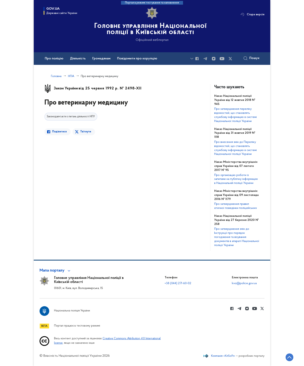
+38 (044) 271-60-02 (178, 283)
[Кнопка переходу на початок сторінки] (289, 357)
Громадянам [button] (101, 58)
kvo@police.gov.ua (244, 283)
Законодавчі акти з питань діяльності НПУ (71, 116)
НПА (71, 76)
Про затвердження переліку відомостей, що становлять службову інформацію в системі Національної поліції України (235, 115)
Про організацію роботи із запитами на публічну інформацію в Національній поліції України (236, 179)
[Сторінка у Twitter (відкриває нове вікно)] (230, 58)
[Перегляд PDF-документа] (124, 190)
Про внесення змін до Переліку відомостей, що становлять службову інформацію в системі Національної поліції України (235, 148)
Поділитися (59, 131)
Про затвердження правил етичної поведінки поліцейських (235, 206)
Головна (56, 76)
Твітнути (85, 131)
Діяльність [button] (78, 58)
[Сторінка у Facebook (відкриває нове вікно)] (197, 58)
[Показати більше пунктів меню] (192, 58)
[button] (56, 270)
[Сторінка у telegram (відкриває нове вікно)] (205, 58)
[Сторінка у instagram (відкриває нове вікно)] (213, 58)
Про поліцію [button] (54, 58)
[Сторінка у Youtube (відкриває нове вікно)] (222, 58)
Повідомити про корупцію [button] (137, 58)
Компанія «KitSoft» (223, 355)
